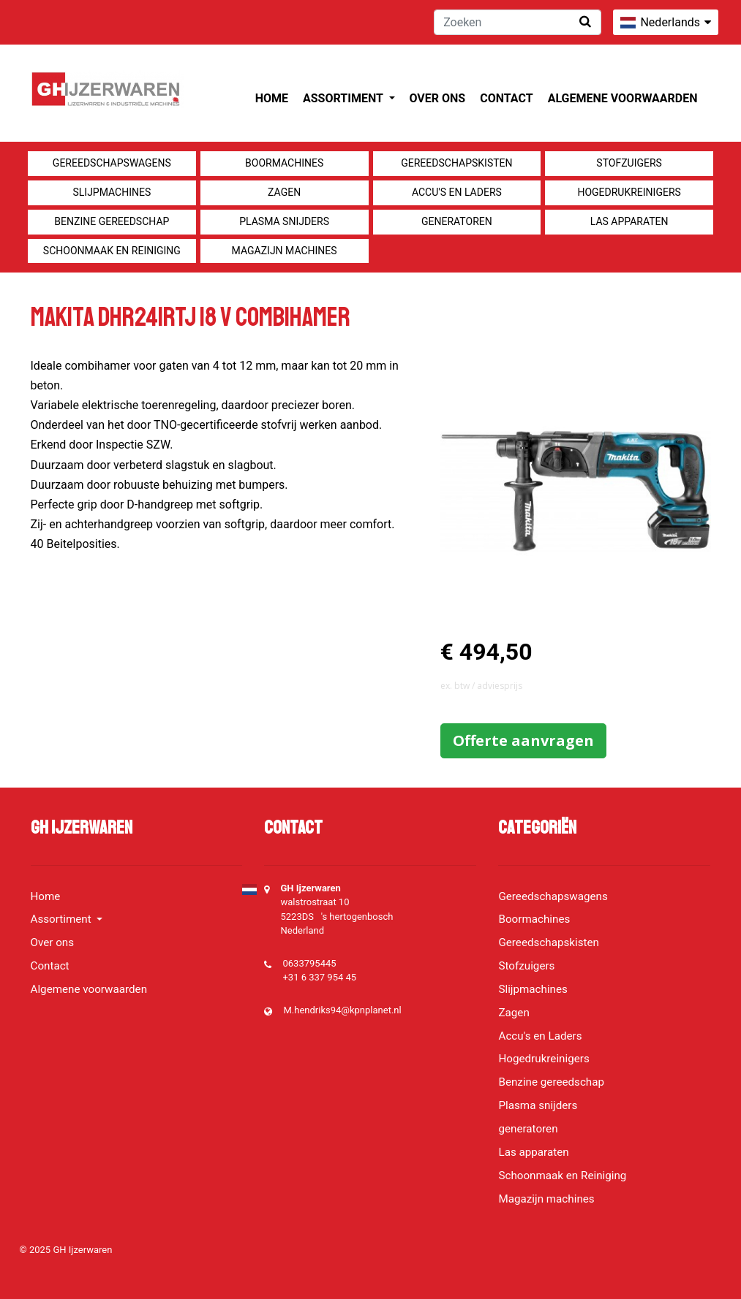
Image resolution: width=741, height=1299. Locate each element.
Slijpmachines (111, 192)
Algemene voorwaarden (623, 98)
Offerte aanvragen (523, 740)
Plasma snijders (284, 221)
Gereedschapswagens (112, 163)
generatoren (456, 221)
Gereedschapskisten (456, 163)
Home (271, 98)
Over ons (438, 98)
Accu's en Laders (457, 192)
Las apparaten (629, 221)
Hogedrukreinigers (628, 192)
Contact (506, 98)
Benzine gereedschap (111, 221)
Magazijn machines (284, 250)
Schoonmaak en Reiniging (112, 250)
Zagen (284, 192)
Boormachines (284, 163)
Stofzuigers (629, 163)
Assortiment (344, 98)
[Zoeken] (517, 22)
